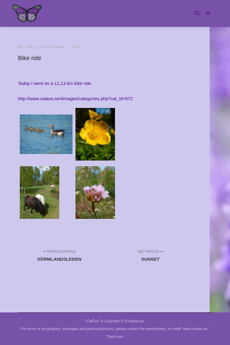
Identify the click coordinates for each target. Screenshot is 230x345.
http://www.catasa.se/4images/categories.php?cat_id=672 (75, 98)
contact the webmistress (146, 329)
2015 (75, 46)
